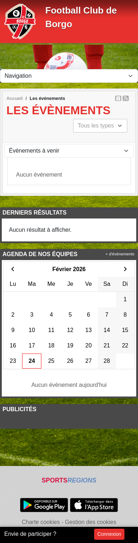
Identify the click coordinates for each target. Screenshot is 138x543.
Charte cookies (41, 522)
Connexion (109, 534)
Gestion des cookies (90, 522)
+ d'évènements (120, 254)
